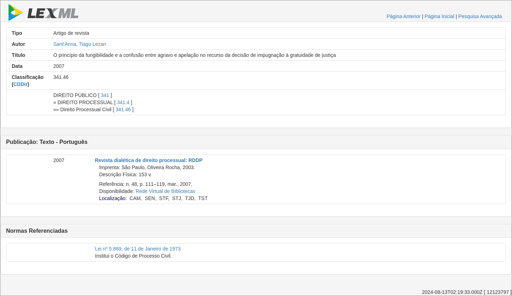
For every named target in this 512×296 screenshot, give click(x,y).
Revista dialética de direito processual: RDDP (149, 160)
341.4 (123, 102)
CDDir (21, 84)
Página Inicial (439, 16)
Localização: (113, 198)
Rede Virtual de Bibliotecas (165, 191)
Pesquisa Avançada (480, 16)
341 (105, 95)
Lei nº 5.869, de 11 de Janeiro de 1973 (138, 249)
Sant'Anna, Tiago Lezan (79, 44)
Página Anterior (403, 16)
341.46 (123, 109)
